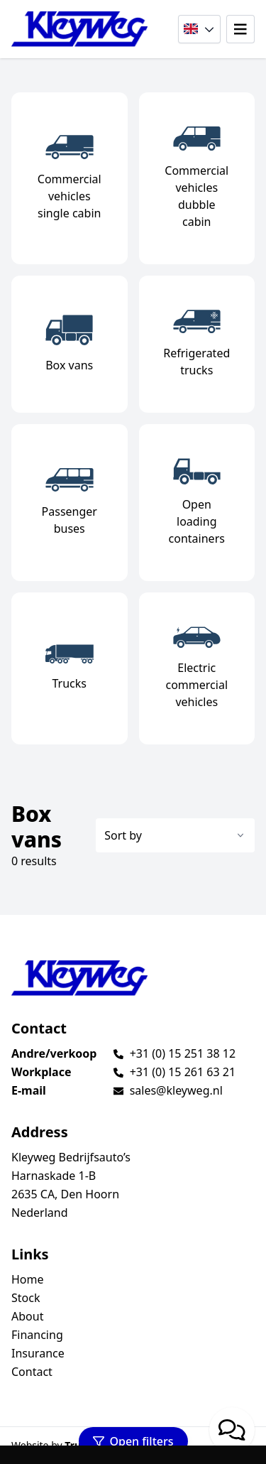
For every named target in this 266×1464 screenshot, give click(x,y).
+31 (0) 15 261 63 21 (182, 1072)
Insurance (38, 1353)
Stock (25, 1298)
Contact (31, 1371)
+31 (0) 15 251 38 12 (182, 1053)
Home (27, 1279)
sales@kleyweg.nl (176, 1090)
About (27, 1316)
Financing (37, 1335)
